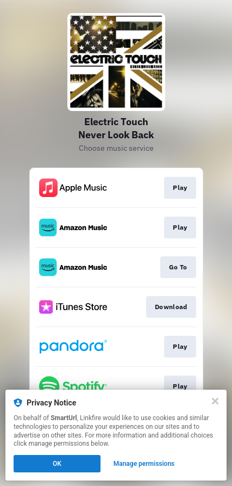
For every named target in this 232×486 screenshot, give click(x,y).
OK (57, 463)
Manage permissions (144, 463)
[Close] (215, 401)
